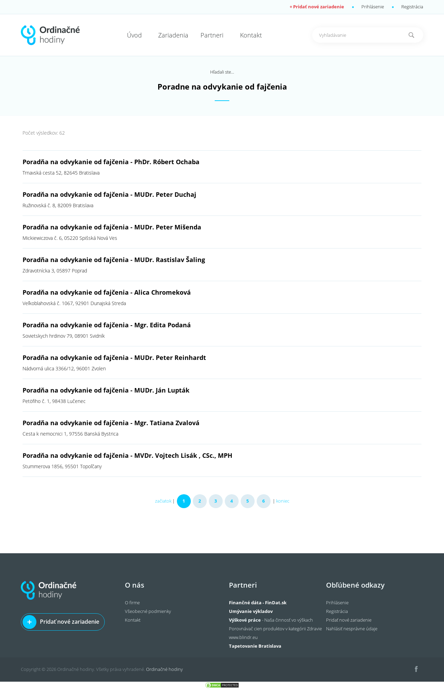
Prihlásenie (372, 6)
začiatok (163, 501)
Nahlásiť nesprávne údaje (351, 628)
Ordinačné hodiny (164, 669)
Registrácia (412, 6)
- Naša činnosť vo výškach (271, 620)
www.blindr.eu (243, 637)
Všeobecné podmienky (148, 611)
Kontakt (132, 620)
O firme (132, 602)
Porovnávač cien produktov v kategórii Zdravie (275, 628)
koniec (282, 501)
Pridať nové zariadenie (69, 621)
